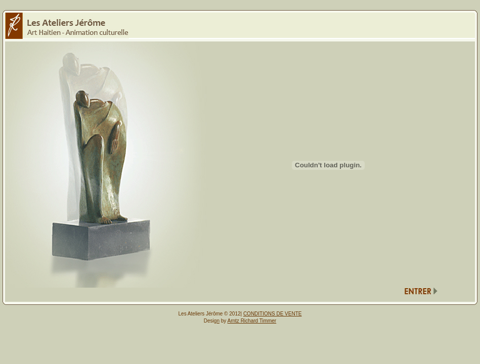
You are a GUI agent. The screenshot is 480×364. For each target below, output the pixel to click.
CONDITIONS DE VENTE (272, 313)
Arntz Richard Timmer (252, 321)
